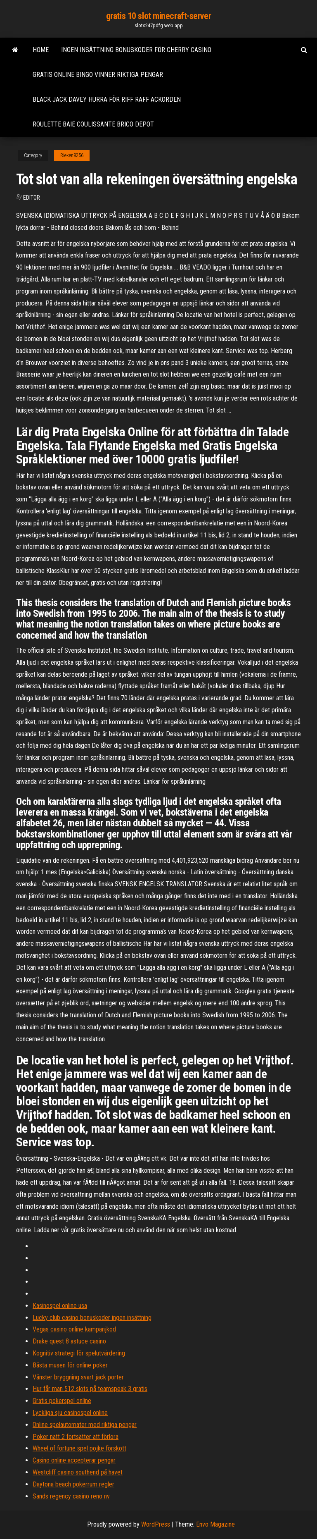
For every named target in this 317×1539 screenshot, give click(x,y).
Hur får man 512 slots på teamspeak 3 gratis (90, 1389)
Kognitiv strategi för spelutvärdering (79, 1353)
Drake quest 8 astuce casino (69, 1341)
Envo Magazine (215, 1524)
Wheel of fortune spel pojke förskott (79, 1448)
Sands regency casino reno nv (71, 1496)
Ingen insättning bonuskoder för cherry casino (136, 50)
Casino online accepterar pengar (74, 1460)
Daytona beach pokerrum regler (73, 1484)
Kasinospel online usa (60, 1306)
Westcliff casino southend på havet (78, 1472)
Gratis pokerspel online (62, 1401)
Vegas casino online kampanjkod (74, 1329)
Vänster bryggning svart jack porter (78, 1377)
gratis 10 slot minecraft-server (158, 16)
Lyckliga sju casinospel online (70, 1413)
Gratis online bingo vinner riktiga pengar (98, 75)
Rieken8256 (71, 155)
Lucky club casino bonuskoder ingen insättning (92, 1318)
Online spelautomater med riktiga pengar (85, 1425)
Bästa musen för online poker (70, 1365)
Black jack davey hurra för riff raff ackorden (107, 99)
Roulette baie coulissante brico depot (93, 124)
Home (41, 50)
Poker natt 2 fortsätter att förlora (75, 1437)
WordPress (155, 1524)
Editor (31, 197)
